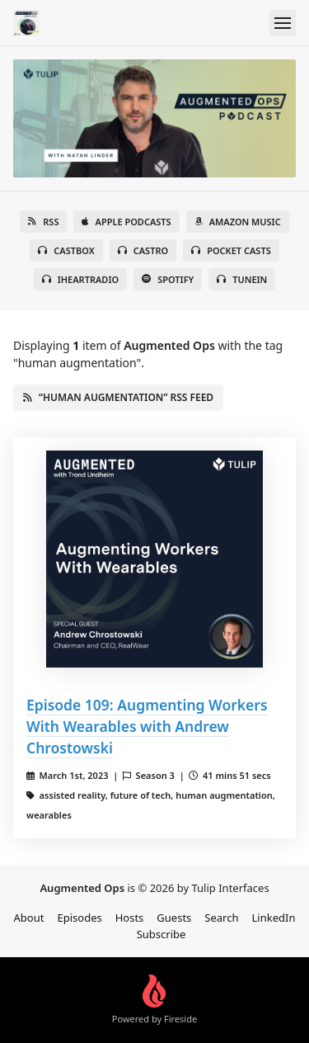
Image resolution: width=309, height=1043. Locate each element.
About (29, 917)
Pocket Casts (231, 250)
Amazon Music (237, 221)
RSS (43, 221)
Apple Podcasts (126, 221)
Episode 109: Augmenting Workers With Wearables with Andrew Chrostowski (147, 726)
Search (221, 917)
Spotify (168, 279)
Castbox (66, 250)
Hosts (129, 917)
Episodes (79, 917)
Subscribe (161, 934)
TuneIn (242, 279)
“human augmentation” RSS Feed (118, 397)
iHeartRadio (80, 279)
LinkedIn (274, 917)
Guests (174, 917)
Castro (143, 250)
